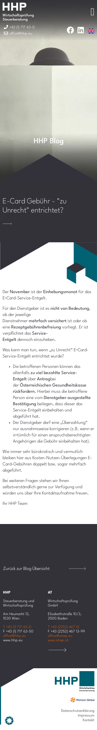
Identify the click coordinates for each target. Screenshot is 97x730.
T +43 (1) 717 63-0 (17, 627)
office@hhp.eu (14, 636)
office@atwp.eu (60, 636)
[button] (9, 720)
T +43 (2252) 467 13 (63, 627)
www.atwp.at (58, 640)
